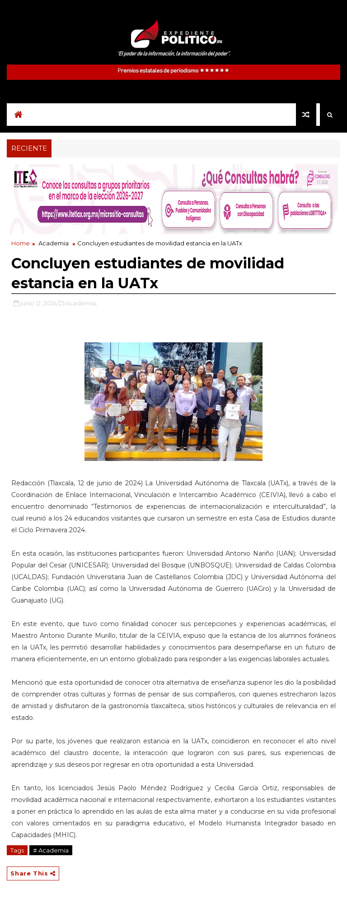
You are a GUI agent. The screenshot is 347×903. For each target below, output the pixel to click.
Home (20, 243)
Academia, (81, 303)
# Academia (51, 850)
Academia (53, 243)
